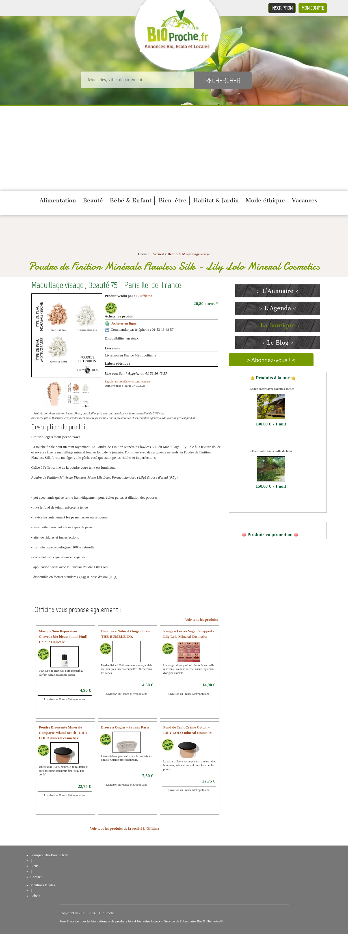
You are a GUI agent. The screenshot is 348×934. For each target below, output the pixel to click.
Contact (36, 877)
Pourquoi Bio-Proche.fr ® (49, 855)
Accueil (158, 254)
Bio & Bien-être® (210, 921)
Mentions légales (43, 885)
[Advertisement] (174, 148)
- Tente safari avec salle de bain (271, 451)
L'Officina (144, 296)
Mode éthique (265, 200)
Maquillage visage (196, 254)
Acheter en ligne (124, 323)
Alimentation (58, 200)
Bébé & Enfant (131, 200)
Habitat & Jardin (216, 200)
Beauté (93, 200)
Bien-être (173, 200)
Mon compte (313, 8)
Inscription (282, 8)
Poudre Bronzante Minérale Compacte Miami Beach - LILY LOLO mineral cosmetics (63, 732)
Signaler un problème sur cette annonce (128, 381)
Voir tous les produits (201, 620)
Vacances (304, 200)
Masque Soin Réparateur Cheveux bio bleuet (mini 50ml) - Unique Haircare (64, 636)
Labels (35, 896)
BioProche (106, 913)
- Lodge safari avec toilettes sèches (271, 388)
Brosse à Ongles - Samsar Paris (125, 727)
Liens (34, 866)
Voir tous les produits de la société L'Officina (124, 829)
